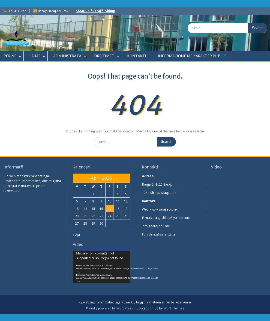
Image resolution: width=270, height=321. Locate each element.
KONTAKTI (136, 55)
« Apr (76, 234)
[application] (101, 267)
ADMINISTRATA (67, 55)
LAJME (34, 55)
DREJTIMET (104, 55)
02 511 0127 (17, 11)
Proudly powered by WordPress (109, 308)
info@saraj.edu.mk (53, 11)
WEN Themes (174, 308)
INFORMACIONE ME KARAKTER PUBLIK (192, 55)
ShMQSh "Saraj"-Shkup (95, 11)
